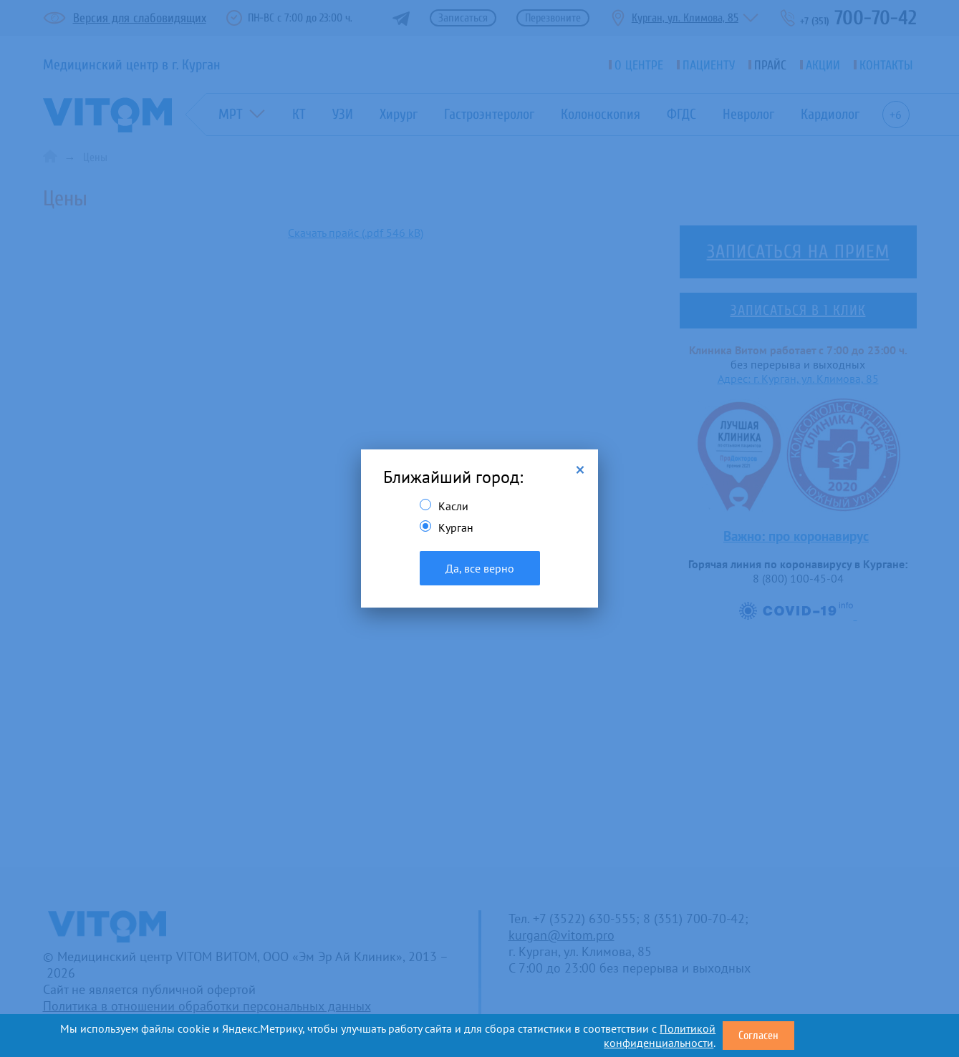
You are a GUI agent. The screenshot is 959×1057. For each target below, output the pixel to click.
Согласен (758, 1035)
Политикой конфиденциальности (659, 1035)
